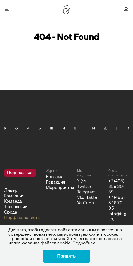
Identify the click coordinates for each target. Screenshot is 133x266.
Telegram (85, 192)
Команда (13, 201)
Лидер (10, 190)
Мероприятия (54, 188)
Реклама (54, 177)
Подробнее (83, 243)
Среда (10, 212)
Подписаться (20, 173)
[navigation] (17, 195)
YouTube (85, 203)
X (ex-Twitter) (84, 184)
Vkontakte (85, 198)
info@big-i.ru (118, 217)
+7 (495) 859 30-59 (116, 186)
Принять (66, 256)
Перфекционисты (17, 218)
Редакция (54, 182)
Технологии (15, 207)
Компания (14, 196)
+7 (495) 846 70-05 (116, 203)
